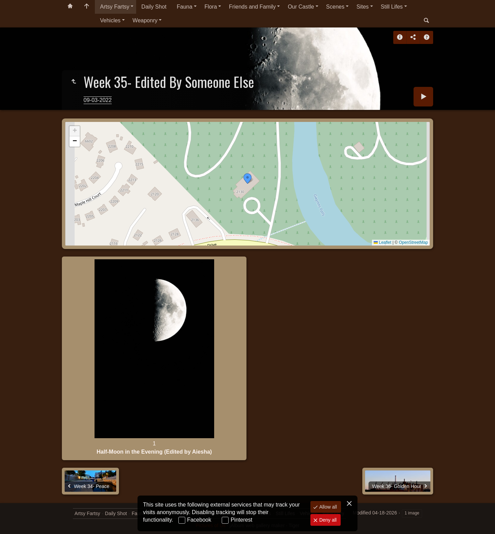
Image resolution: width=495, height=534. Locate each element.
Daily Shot (153, 7)
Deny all (327, 520)
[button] (247, 178)
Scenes (335, 7)
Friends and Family (252, 7)
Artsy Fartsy (114, 7)
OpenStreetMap (413, 242)
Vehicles (110, 20)
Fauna (184, 7)
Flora (211, 7)
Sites (362, 7)
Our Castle (301, 7)
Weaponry (145, 20)
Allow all (327, 507)
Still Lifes (392, 7)
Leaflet (382, 242)
